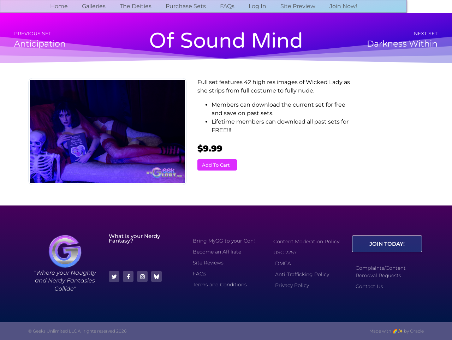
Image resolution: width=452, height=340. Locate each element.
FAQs (227, 6)
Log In (257, 6)
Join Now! (343, 6)
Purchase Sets (186, 6)
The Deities (135, 6)
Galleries (94, 6)
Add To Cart (216, 165)
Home (59, 6)
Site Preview (297, 6)
